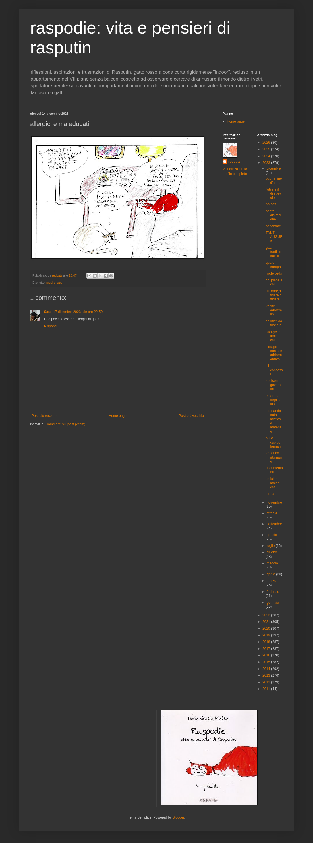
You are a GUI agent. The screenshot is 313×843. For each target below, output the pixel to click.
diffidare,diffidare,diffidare (274, 295)
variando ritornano (274, 457)
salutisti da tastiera (274, 323)
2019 (266, 635)
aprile (271, 574)
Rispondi (50, 326)
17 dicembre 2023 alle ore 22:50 (78, 312)
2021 (266, 622)
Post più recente (44, 416)
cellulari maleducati (273, 483)
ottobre (271, 513)
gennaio (272, 603)
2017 (266, 649)
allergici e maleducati (273, 336)
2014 (266, 669)
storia (270, 494)
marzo (271, 581)
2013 (266, 675)
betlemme (273, 226)
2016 (266, 655)
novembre (274, 502)
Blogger (178, 817)
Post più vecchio (191, 416)
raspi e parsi (54, 282)
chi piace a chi (274, 282)
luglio (270, 546)
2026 (266, 143)
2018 (266, 642)
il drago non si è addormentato (274, 353)
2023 (266, 163)
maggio (272, 563)
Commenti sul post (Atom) (65, 424)
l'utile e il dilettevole (273, 193)
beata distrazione (273, 215)
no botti (271, 204)
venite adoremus (274, 310)
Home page (118, 416)
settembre (274, 524)
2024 (266, 156)
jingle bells (274, 273)
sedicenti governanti (274, 385)
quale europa (273, 265)
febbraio (272, 592)
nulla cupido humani (273, 442)
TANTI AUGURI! (274, 237)
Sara (47, 312)
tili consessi (274, 370)
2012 (266, 682)
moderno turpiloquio (273, 400)
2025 (266, 149)
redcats (234, 162)
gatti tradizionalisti (273, 252)
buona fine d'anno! (274, 180)
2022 (266, 615)
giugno (271, 552)
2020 (266, 628)
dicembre (273, 168)
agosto (271, 535)
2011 (266, 689)
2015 (266, 662)
